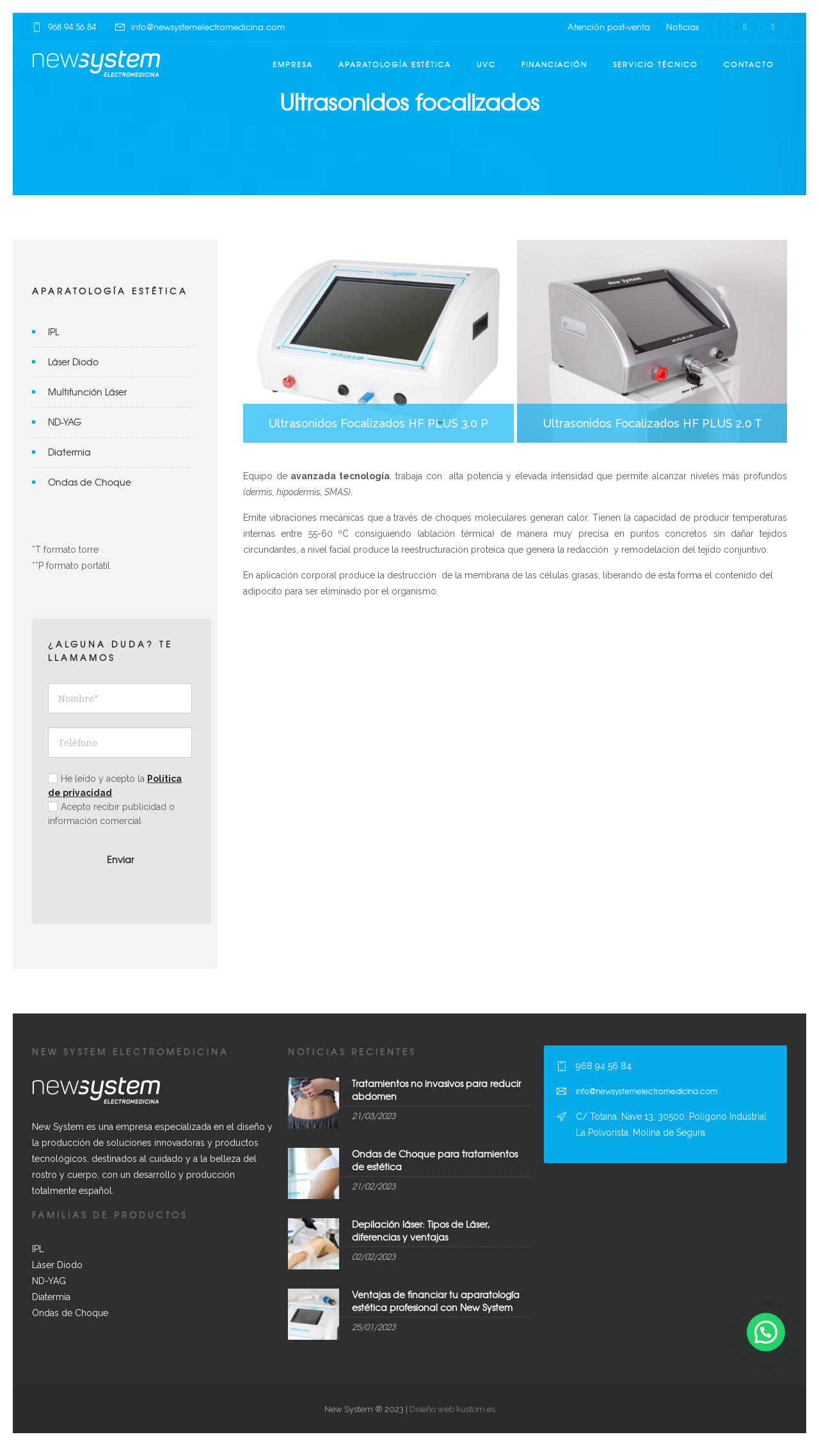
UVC (486, 64)
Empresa (293, 64)
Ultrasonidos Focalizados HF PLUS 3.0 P (378, 341)
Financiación (554, 64)
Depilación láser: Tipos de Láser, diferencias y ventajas (420, 1230)
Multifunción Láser (87, 391)
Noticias (682, 26)
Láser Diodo (73, 361)
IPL (53, 331)
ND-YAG (64, 421)
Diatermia (69, 451)
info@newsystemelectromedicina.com (208, 26)
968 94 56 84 (72, 26)
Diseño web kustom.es (451, 1409)
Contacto (749, 64)
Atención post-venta (609, 26)
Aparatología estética (394, 64)
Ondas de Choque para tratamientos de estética (435, 1159)
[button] (766, 1332)
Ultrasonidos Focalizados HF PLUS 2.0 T (652, 341)
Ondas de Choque (89, 481)
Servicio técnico (655, 64)
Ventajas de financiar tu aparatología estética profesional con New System (436, 1300)
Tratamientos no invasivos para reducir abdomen (436, 1089)
